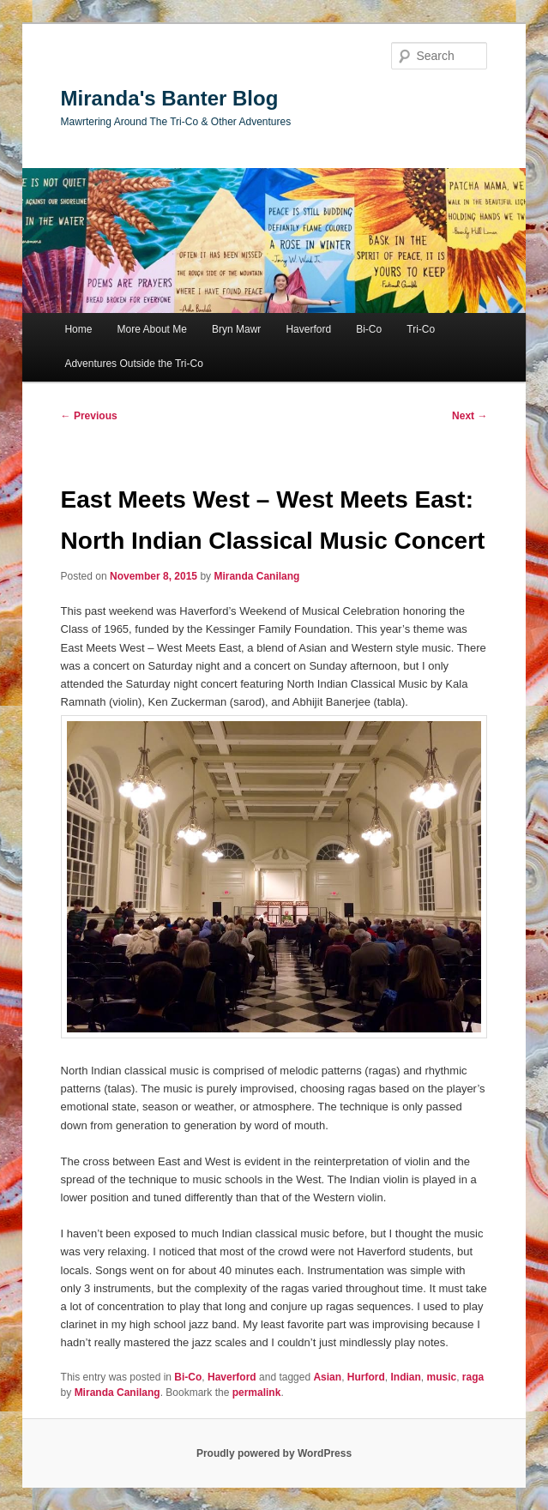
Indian (405, 1377)
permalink (256, 1393)
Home (78, 329)
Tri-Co (420, 329)
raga (473, 1377)
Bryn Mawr (236, 329)
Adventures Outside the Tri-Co (133, 364)
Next (469, 416)
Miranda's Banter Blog (170, 98)
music (441, 1377)
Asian (327, 1377)
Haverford (308, 329)
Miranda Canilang (256, 576)
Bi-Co (369, 329)
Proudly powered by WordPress (274, 1453)
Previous (89, 416)
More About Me (152, 329)
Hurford (366, 1377)
